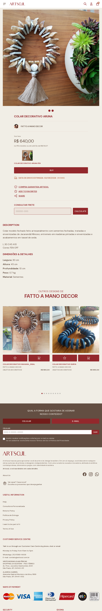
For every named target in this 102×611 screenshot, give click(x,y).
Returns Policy (9, 511)
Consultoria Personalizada (14, 506)
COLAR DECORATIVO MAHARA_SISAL (19, 364)
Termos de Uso (42, 440)
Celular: (7, 428)
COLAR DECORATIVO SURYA (64, 364)
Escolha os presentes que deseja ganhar (25, 484)
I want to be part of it (11, 524)
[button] (51, 196)
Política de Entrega (11, 515)
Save (95, 432)
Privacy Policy (8, 520)
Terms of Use (8, 529)
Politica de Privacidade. (59, 440)
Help (5, 502)
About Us (6, 475)
